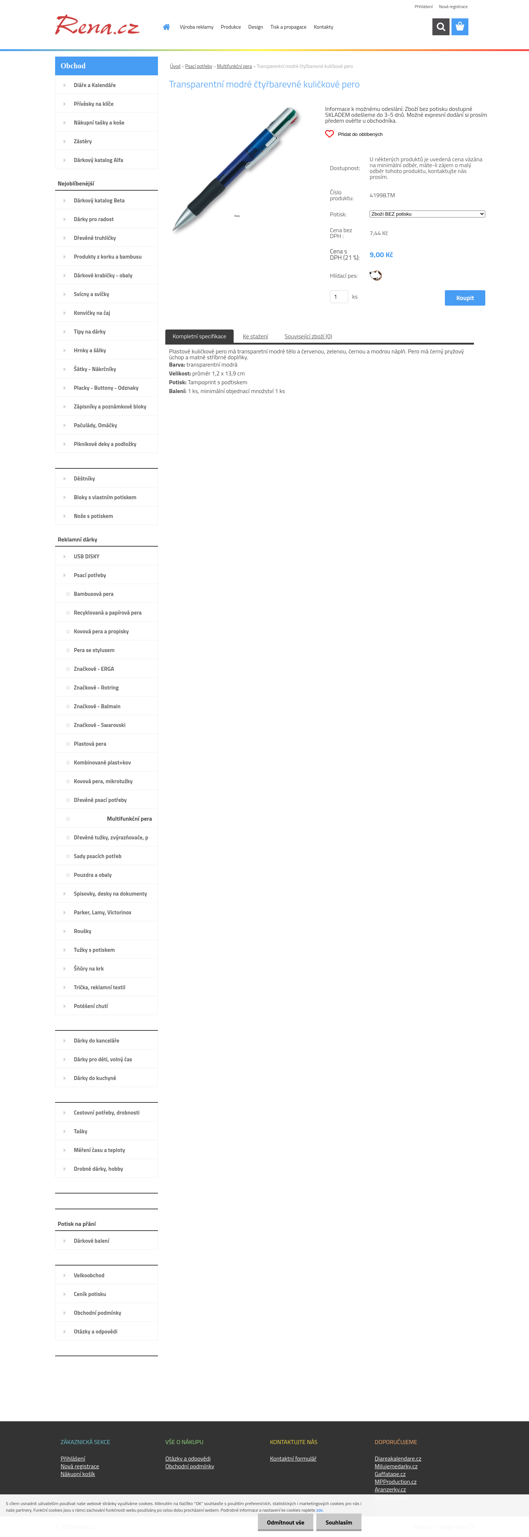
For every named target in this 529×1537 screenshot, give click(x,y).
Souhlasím (338, 1522)
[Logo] (97, 24)
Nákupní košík (78, 1473)
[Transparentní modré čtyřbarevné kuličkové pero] (237, 108)
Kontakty (323, 26)
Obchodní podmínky (189, 1466)
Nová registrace (453, 6)
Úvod (175, 66)
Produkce (231, 26)
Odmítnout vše (286, 1522)
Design (255, 26)
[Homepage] (162, 26)
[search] (440, 26)
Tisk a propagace (288, 26)
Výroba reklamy (196, 26)
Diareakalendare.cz (398, 1458)
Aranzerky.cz (390, 1489)
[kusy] (339, 296)
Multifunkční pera (234, 66)
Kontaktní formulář (293, 1458)
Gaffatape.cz (390, 1473)
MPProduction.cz (396, 1481)
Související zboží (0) (308, 336)
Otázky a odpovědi (187, 1458)
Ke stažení (255, 336)
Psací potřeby (198, 66)
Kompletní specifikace (199, 336)
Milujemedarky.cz (396, 1466)
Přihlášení (424, 6)
